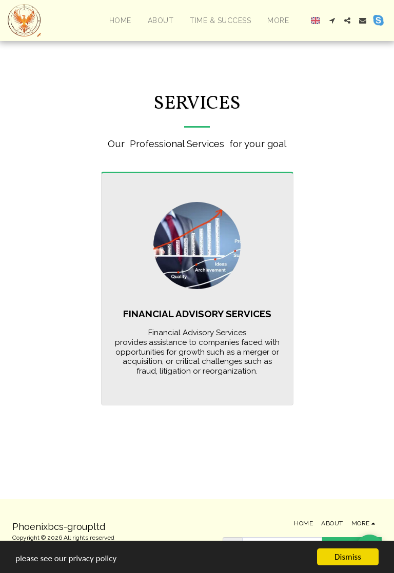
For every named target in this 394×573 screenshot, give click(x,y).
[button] (332, 20)
